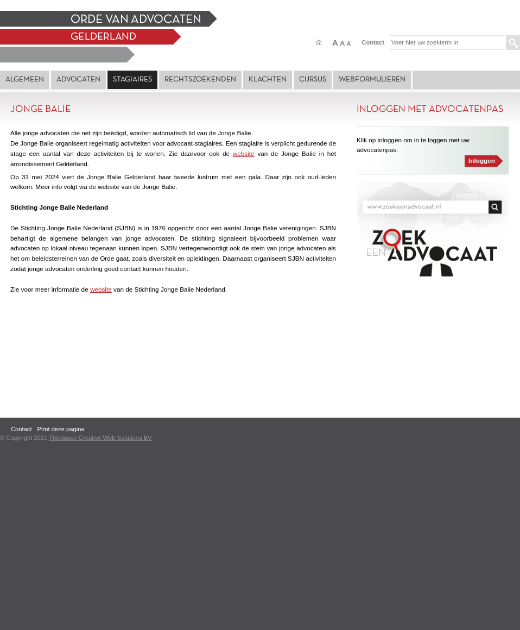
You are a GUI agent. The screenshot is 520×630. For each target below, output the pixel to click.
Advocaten (78, 79)
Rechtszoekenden (200, 79)
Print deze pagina (61, 429)
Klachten (268, 79)
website (244, 153)
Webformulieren (372, 79)
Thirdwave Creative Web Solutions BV (100, 437)
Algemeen (24, 79)
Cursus (312, 79)
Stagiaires (132, 79)
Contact (373, 42)
